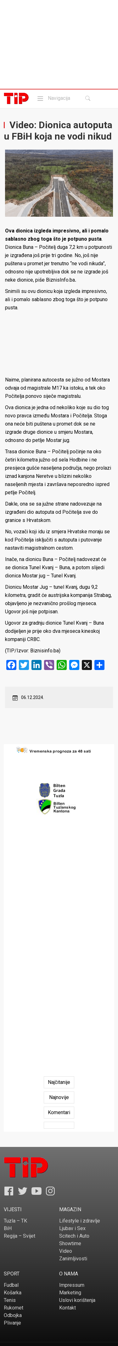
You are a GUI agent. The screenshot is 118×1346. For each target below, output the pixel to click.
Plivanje (12, 1323)
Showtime (70, 1243)
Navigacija (53, 98)
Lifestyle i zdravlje (79, 1221)
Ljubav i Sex (72, 1228)
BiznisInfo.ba (60, 280)
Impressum (71, 1285)
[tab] (59, 1082)
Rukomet (13, 1308)
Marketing (70, 1293)
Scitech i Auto (74, 1236)
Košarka (12, 1293)
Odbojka (13, 1315)
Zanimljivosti (73, 1259)
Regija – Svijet (19, 1236)
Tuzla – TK (15, 1221)
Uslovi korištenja (77, 1300)
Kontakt (67, 1308)
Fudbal (11, 1285)
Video (65, 1251)
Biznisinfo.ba (44, 651)
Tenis (10, 1300)
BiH (8, 1228)
